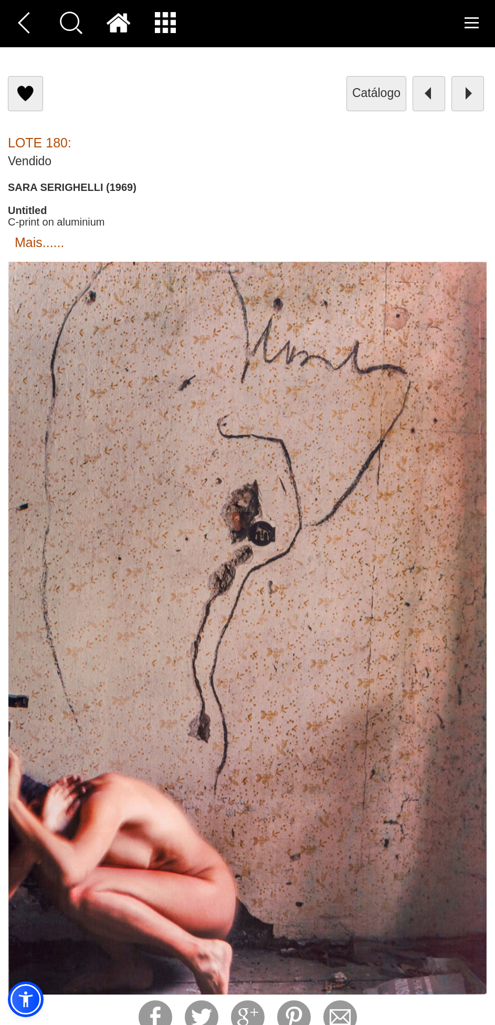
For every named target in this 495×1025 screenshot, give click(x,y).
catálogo (376, 93)
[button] (25, 999)
